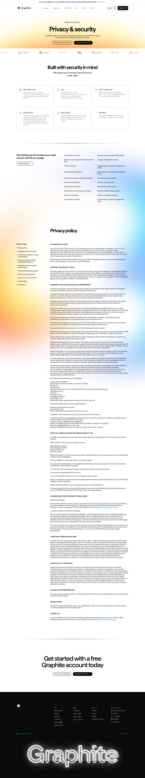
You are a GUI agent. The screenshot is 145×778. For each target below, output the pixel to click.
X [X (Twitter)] (115, 716)
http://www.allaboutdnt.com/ (107, 507)
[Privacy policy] (28, 248)
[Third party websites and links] (28, 271)
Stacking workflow (98, 719)
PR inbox (57, 716)
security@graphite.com (107, 619)
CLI (55, 708)
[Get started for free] (82, 674)
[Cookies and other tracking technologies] (28, 266)
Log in (112, 8)
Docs (76, 8)
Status (94, 713)
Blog (74, 708)
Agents (58, 722)
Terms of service (78, 719)
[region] (72, 2)
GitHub (114, 713)
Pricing (83, 8)
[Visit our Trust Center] (83, 43)
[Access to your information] (28, 278)
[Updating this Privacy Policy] (28, 251)
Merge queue (58, 711)
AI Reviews (57, 719)
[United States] (28, 281)
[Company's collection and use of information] (28, 256)
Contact (91, 8)
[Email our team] (25, 163)
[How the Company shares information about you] (28, 261)
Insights (56, 713)
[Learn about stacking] (62, 674)
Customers (68, 8)
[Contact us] (28, 285)
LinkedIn (115, 719)
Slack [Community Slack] (118, 711)
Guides (94, 716)
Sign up (123, 8)
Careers (77, 714)
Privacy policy (77, 717)
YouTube (115, 722)
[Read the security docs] (62, 43)
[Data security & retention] (28, 274)
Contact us (115, 708)
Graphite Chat (58, 725)
